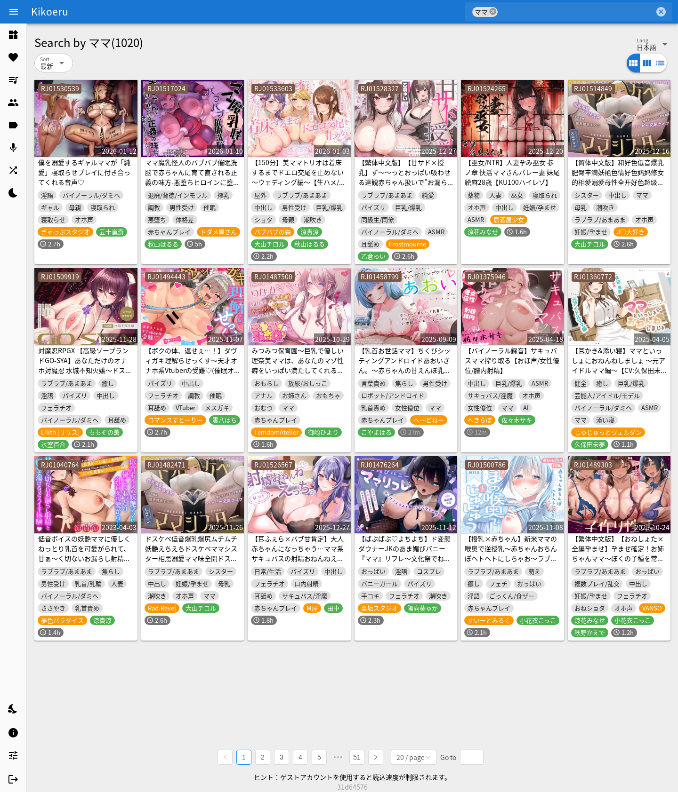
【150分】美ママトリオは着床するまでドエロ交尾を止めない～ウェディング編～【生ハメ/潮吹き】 (298, 177)
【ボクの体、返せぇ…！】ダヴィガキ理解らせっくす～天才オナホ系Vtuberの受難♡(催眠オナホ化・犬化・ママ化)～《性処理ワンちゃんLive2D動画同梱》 (192, 370)
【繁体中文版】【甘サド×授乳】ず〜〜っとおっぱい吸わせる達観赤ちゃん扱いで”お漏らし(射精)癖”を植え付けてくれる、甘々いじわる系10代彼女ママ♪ (405, 187)
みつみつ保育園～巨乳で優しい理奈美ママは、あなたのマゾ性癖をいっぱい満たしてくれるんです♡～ (297, 365)
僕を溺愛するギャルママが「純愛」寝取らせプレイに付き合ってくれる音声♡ (84, 172)
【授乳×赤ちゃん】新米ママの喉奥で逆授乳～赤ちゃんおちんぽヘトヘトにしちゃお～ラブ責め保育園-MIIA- (511, 553)
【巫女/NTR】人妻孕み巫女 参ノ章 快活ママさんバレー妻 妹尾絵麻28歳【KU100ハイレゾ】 (512, 172)
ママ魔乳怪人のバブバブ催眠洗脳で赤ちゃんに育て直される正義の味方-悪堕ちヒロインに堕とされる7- (192, 177)
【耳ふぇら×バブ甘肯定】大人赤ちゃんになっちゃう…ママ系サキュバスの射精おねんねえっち (297, 553)
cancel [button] (493, 12)
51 (357, 757)
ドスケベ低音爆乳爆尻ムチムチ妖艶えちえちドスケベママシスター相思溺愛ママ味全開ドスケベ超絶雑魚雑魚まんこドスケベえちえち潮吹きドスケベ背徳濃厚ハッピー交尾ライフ (191, 563)
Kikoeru (49, 11)
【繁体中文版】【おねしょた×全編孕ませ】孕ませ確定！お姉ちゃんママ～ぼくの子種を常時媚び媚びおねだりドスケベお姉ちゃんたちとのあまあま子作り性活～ (618, 563)
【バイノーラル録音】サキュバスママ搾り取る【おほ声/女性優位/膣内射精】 (512, 360)
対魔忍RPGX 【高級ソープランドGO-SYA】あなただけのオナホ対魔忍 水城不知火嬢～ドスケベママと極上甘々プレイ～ (85, 365)
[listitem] (13, 35)
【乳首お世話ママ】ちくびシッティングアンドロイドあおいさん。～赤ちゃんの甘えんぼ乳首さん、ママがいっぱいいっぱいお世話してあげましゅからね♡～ (404, 375)
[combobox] (576, 11)
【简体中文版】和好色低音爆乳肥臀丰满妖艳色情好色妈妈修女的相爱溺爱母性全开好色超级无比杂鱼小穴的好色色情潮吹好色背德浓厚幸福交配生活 (618, 182)
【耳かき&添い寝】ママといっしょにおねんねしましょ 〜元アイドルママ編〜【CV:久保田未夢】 (618, 365)
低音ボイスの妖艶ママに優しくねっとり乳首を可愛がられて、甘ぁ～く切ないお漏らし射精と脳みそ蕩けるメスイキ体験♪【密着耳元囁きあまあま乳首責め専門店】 (84, 563)
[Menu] (14, 12)
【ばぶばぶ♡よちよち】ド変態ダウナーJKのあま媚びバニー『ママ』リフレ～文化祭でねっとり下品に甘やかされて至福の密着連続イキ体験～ (404, 558)
